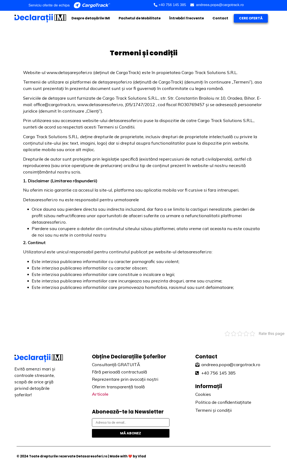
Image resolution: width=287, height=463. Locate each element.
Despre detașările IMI (90, 18)
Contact (220, 18)
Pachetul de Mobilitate (140, 18)
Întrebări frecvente (186, 18)
